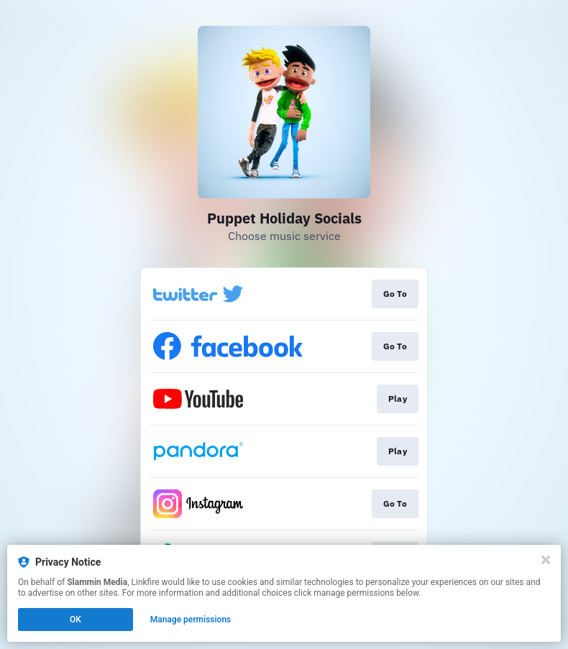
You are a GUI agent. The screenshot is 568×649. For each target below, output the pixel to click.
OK (75, 620)
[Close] (545, 559)
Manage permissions (191, 620)
